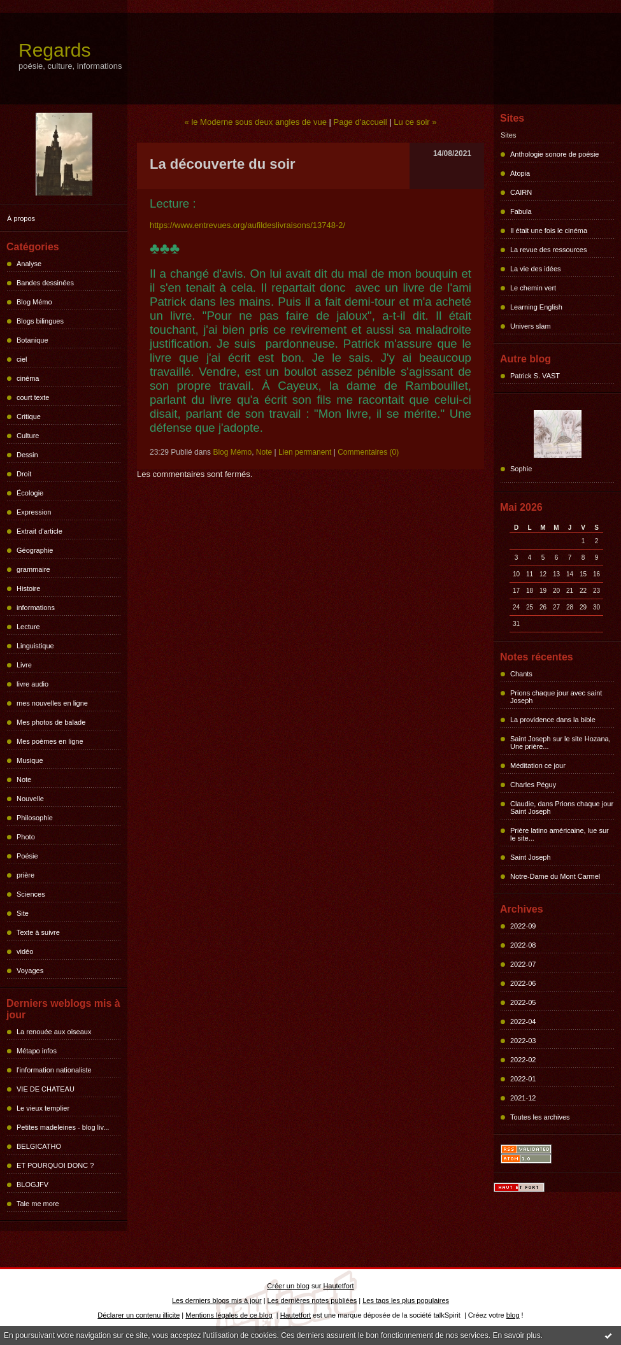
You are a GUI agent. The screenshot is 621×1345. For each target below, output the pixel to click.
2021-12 (523, 1098)
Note (24, 779)
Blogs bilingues (40, 321)
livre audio (32, 684)
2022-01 (523, 1079)
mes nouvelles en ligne (52, 703)
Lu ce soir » (415, 122)
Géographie (35, 550)
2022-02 (523, 1060)
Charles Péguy (533, 784)
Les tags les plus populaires (405, 1300)
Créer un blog (288, 1286)
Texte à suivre (38, 932)
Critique (29, 416)
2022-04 (523, 1021)
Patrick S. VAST (535, 376)
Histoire (28, 588)
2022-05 (523, 1002)
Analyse (29, 263)
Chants (521, 674)
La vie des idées (535, 269)
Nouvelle (30, 798)
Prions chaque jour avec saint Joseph (556, 696)
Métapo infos (37, 1051)
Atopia (520, 173)
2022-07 (523, 964)
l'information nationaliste (54, 1070)
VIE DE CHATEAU (46, 1089)
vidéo (25, 951)
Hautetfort (338, 1286)
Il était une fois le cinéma (548, 230)
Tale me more (38, 1203)
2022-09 (523, 926)
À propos (21, 218)
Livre (24, 665)
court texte (33, 397)
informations (36, 607)
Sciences (31, 894)
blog (513, 1315)
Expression (34, 512)
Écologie (30, 493)
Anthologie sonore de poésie (554, 154)
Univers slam (530, 326)
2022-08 (523, 945)
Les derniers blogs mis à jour (217, 1300)
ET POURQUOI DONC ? (55, 1165)
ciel (22, 359)
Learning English (536, 307)
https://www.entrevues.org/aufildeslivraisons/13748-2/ (247, 225)
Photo (26, 837)
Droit (24, 474)
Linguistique (35, 646)
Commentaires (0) (368, 452)
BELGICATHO (39, 1146)
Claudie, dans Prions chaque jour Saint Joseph (561, 807)
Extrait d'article (39, 531)
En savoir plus (516, 1335)
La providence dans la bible (553, 719)
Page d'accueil (360, 122)
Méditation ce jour (538, 765)
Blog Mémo (34, 302)
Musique (30, 760)
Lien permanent (304, 452)
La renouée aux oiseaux (54, 1031)
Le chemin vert (533, 288)
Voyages (30, 970)
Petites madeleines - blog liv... (63, 1127)
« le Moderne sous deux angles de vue (256, 122)
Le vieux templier (43, 1108)
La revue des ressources (548, 249)
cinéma (28, 378)
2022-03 (523, 1040)
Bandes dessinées (45, 283)
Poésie (27, 856)
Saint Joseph (530, 857)
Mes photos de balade (51, 722)
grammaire (33, 569)
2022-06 (523, 983)
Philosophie (35, 818)
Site (23, 913)
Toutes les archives (540, 1117)
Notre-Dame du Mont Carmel (555, 876)
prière (25, 875)
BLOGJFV (32, 1184)
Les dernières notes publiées (312, 1300)
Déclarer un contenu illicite (138, 1315)
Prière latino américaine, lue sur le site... (559, 834)
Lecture (28, 626)
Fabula (521, 211)
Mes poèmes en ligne (50, 741)
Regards (54, 49)
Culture (28, 435)
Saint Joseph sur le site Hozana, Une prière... (560, 742)
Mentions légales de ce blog (228, 1315)
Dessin (27, 455)
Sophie (521, 469)
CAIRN (521, 192)
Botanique (32, 340)
